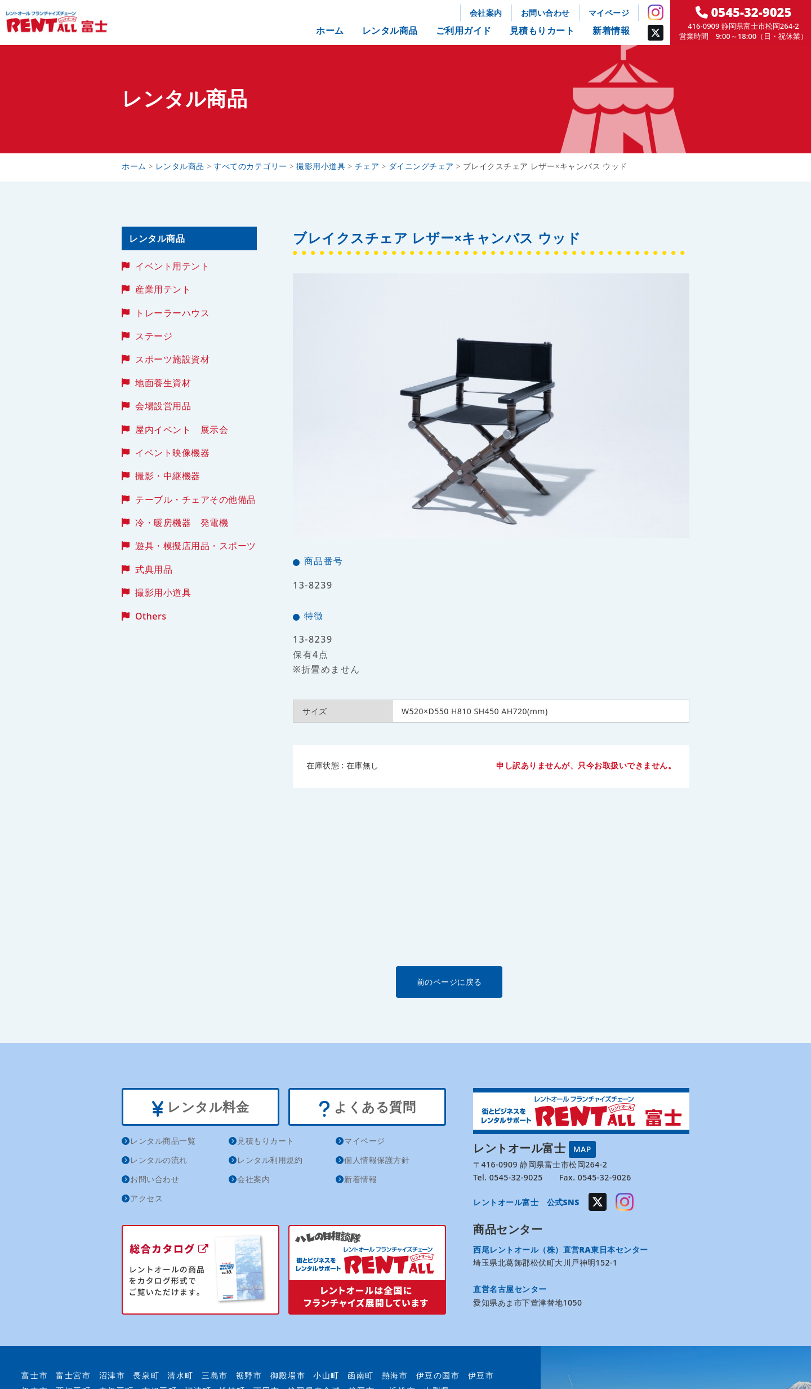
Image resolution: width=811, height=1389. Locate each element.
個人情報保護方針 (376, 1161)
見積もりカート (542, 30)
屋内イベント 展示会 (181, 429)
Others (150, 616)
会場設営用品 (163, 406)
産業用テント (163, 289)
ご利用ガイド (464, 30)
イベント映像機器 (172, 452)
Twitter (655, 33)
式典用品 (153, 569)
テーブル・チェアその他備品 (195, 499)
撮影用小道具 (163, 592)
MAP (582, 1148)
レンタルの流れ (159, 1161)
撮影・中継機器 (167, 476)
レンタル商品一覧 (162, 1142)
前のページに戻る (490, 981)
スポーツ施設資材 (172, 359)
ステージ (153, 336)
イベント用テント (172, 266)
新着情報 (611, 30)
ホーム (330, 30)
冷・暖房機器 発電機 (181, 522)
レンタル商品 (390, 30)
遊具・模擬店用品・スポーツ (195, 545)
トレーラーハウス (172, 313)
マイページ (609, 12)
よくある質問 (367, 1108)
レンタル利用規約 (269, 1161)
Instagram (655, 12)
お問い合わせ (545, 12)
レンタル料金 (200, 1108)
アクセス (146, 1200)
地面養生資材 (163, 383)
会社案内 (486, 12)
